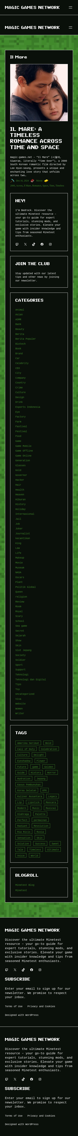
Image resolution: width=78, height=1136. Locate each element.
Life (18, 552)
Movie (39, 180)
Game (18, 440)
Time (51, 185)
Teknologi (21, 674)
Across (19, 185)
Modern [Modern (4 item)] (21, 808)
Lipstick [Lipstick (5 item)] (34, 802)
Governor (21, 475)
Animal (19, 309)
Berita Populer (25, 338)
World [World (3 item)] (34, 855)
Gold (18, 470)
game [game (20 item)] (35, 766)
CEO (17, 368)
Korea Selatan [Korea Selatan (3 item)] (26, 790)
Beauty (19, 329)
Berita (19, 334)
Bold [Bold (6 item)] (48, 743)
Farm (18, 421)
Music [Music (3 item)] (36, 808)
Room (18, 606)
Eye (17, 411)
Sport (19, 664)
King (18, 543)
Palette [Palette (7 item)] (40, 814)
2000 (12, 185)
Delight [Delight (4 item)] (39, 754)
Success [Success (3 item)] (40, 843)
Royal (19, 611)
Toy (17, 689)
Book (18, 348)
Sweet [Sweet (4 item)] (55, 843)
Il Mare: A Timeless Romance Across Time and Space (36, 138)
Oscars (19, 577)
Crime (19, 387)
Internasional (24, 513)
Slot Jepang (23, 650)
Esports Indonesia (27, 406)
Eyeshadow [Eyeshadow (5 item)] (23, 760)
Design (19, 397)
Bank (18, 324)
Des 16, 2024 (22, 180)
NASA (18, 572)
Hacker (19, 479)
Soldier (20, 659)
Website (20, 703)
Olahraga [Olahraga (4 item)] (23, 814)
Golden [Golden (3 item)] (48, 766)
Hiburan (20, 499)
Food (18, 436)
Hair (18, 484)
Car (17, 358)
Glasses (20, 465)
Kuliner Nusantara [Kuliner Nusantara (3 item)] (29, 796)
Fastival (21, 426)
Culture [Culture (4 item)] (22, 754)
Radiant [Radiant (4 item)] (22, 825)
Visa (18, 698)
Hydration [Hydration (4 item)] (23, 778)
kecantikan (22, 538)
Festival (21, 431)
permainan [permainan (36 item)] (40, 820)
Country (20, 382)
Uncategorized (24, 693)
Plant (19, 581)
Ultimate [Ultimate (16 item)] (53, 849)
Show (18, 640)
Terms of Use (13, 1006)
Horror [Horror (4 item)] (51, 772)
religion (21, 596)
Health (19, 489)
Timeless (60, 185)
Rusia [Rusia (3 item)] (40, 831)
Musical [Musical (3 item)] (51, 808)
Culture (20, 392)
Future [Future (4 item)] (21, 766)
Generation (22, 460)
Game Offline (24, 450)
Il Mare (27, 185)
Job (17, 523)
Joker (19, 528)
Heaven (19, 494)
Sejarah (20, 635)
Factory (20, 416)
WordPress (31, 1014)
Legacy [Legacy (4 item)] (52, 796)
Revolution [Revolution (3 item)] (41, 825)
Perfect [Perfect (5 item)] (22, 820)
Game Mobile (23, 445)
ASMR (18, 319)
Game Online (23, 455)
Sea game (21, 625)
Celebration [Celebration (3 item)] (49, 749)
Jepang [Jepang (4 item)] (41, 778)
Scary (19, 616)
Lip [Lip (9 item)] (19, 802)
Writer (19, 713)
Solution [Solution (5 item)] (23, 843)
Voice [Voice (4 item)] (21, 855)
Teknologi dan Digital (30, 679)
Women (19, 708)
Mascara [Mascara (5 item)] (51, 802)
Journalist (22, 533)
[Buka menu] (70, 7)
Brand (19, 353)
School (19, 621)
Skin (18, 645)
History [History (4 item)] (36, 772)
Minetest (21, 890)
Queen (19, 591)
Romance (36, 185)
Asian (19, 314)
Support (20, 669)
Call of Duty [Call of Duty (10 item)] (26, 749)
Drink (19, 401)
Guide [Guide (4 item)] (21, 772)
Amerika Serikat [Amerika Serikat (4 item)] (28, 743)
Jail (18, 518)
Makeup (19, 557)
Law (17, 547)
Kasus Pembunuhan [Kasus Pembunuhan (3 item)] (29, 784)
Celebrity (21, 363)
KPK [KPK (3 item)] (44, 790)
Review (19, 601)
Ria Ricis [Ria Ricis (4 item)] (23, 831)
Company (20, 377)
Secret (19, 630)
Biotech (20, 343)
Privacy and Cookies (41, 1006)
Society (20, 655)
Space (45, 185)
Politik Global (25, 586)
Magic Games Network (32, 7)
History (20, 504)
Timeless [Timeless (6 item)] (35, 849)
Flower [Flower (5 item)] (41, 760)
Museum (19, 567)
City (18, 372)
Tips (18, 684)
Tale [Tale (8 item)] (20, 849)
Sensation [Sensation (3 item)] (23, 837)
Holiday (20, 509)
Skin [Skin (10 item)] (39, 837)
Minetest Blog (24, 884)
